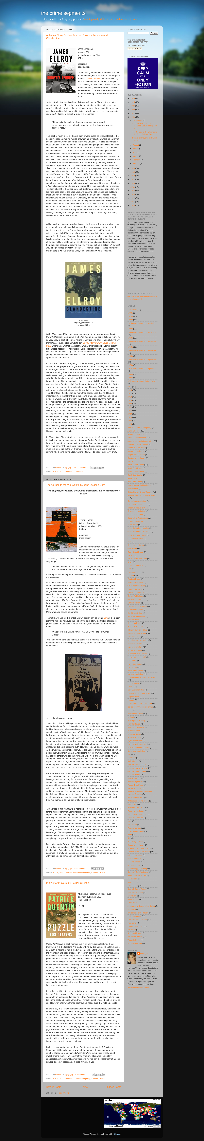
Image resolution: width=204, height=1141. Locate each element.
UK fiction (132, 930)
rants (130, 835)
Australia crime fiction (137, 448)
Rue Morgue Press (136, 841)
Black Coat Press (135, 468)
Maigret (131, 717)
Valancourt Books (135, 936)
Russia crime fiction (136, 845)
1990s (130, 378)
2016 (132, 183)
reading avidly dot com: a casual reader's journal (111, 19)
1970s (130, 365)
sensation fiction (134, 858)
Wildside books (134, 940)
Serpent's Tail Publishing (138, 872)
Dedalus (131, 555)
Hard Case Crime (135, 613)
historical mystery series (138, 640)
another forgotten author (138, 444)
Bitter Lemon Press (136, 465)
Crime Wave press (135, 538)
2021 (61, 471)
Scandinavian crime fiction (139, 852)
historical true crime (136, 643)
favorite (131, 576)
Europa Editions (134, 572)
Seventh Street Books (137, 875)
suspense (132, 909)
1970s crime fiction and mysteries (142, 368)
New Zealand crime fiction (138, 747)
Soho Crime (133, 886)
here (106, 618)
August (136, 145)
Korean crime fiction (136, 690)
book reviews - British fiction (139, 485)
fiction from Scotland (136, 586)
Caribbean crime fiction (137, 504)
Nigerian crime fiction (136, 751)
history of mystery (135, 647)
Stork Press (132, 903)
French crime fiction (136, 593)
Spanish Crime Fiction (137, 889)
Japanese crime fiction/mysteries (141, 677)
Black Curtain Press (136, 471)
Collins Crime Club (135, 521)
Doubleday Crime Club (137, 559)
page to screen (134, 778)
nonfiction (132, 758)
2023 (132, 110)
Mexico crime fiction (136, 727)
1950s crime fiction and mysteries (142, 350)
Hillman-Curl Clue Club (137, 630)
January (136, 163)
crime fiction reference (137, 535)
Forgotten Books (135, 589)
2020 (132, 168)
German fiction (134, 603)
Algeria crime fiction (136, 434)
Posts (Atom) (63, 1093)
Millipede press (134, 731)
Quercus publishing (136, 831)
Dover (130, 562)
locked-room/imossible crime (140, 703)
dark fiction (132, 548)
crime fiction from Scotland (139, 531)
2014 (132, 191)
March (136, 156)
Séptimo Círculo (98, 873)
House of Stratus (135, 650)
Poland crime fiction (136, 811)
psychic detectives (135, 818)
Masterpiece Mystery (136, 720)
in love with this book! (137, 657)
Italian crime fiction (135, 674)
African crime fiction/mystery (139, 427)
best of (130, 461)
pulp (129, 821)
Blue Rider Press (135, 482)
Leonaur (131, 700)
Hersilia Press (133, 620)
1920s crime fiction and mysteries (142, 323)
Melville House (134, 724)
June (135, 149)
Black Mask (132, 478)
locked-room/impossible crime (140, 707)
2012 (132, 198)
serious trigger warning (137, 869)
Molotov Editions (135, 737)
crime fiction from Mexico (138, 528)
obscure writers (134, 775)
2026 (132, 98)
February (137, 160)
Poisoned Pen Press (136, 807)
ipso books (132, 660)
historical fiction (134, 637)
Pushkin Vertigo (134, 828)
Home (84, 1086)
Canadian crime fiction (137, 501)
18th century (133, 309)
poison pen (132, 804)
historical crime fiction (137, 633)
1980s (55, 471)
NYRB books (133, 761)
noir (129, 754)
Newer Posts (53, 1086)
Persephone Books (136, 797)
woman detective (135, 943)
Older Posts (114, 1086)
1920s (130, 320)
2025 (132, 102)
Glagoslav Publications (137, 606)
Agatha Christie (134, 431)
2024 (132, 106)
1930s (55, 873)
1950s (130, 347)
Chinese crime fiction (136, 511)
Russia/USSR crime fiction (139, 848)
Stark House (133, 899)
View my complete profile (138, 988)
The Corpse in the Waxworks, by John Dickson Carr (75, 485)
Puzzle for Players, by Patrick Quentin (67, 883)
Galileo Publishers (135, 596)
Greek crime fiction (136, 610)
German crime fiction (136, 599)
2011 (132, 202)
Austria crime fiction (136, 451)
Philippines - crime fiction (138, 801)
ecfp (129, 569)
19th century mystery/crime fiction (142, 381)
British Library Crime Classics (140, 492)
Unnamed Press (134, 933)
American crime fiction (73, 471)
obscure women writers (137, 768)
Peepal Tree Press (135, 785)
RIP (129, 838)
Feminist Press (134, 579)
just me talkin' (133, 683)
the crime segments (63, 13)
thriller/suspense (134, 916)
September (138, 120)
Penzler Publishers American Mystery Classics (140, 793)
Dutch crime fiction (135, 565)
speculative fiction (135, 892)
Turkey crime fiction (136, 926)
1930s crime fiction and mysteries (142, 332)
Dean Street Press (135, 552)
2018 (132, 176)
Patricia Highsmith (135, 782)
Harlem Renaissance (136, 616)
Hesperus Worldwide (136, 626)
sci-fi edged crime (135, 855)
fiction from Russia (135, 582)
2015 (132, 187)
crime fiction (133, 525)
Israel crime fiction (135, 671)
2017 (132, 179)
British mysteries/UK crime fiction (141, 495)
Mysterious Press (135, 741)
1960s (130, 356)
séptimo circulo (134, 862)
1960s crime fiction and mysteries (142, 359)
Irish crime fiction (135, 664)
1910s (130, 316)
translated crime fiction (137, 919)
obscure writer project (137, 771)
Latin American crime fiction (139, 693)
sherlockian (132, 879)
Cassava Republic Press (138, 508)
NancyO (143, 953)
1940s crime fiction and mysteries (142, 341)
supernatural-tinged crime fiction (141, 906)
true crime (132, 923)
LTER (130, 710)
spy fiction (132, 896)
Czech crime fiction (136, 545)
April (135, 152)
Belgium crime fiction (136, 458)
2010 (132, 205)
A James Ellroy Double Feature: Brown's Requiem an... (144, 125)
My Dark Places (93, 79)
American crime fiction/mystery (77, 873)
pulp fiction (132, 824)
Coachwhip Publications (138, 518)
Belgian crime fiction (136, 454)
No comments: (80, 468)
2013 (132, 194)
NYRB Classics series (137, 765)
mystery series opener (137, 744)
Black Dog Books (135, 475)
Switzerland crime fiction (138, 913)
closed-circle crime (135, 514)
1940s (130, 338)
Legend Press (133, 697)
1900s (130, 313)
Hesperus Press (134, 623)
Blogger (117, 1134)
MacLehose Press (135, 714)
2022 (132, 113)
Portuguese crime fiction (138, 814)
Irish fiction (132, 667)
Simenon (131, 882)
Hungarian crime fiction (137, 654)
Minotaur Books (134, 734)
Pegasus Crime (134, 788)
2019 (132, 172)
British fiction (133, 489)
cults (129, 542)
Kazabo (131, 686)
